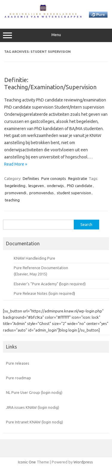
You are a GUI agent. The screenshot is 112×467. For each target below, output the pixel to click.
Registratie (77, 178)
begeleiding (15, 186)
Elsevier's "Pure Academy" (36, 284)
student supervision (74, 193)
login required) (73, 284)
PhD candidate (79, 186)
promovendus (41, 193)
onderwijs (55, 186)
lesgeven (36, 186)
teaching (12, 200)
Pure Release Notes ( (32, 293)
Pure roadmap (18, 378)
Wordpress (83, 462)
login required (62, 293)
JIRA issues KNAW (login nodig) (32, 407)
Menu (56, 35)
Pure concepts (53, 178)
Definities (31, 178)
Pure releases (17, 363)
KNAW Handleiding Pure (34, 258)
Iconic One (27, 462)
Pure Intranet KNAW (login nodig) (34, 422)
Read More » (15, 164)
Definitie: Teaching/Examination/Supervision (50, 83)
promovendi (15, 193)
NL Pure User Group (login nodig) (34, 392)
